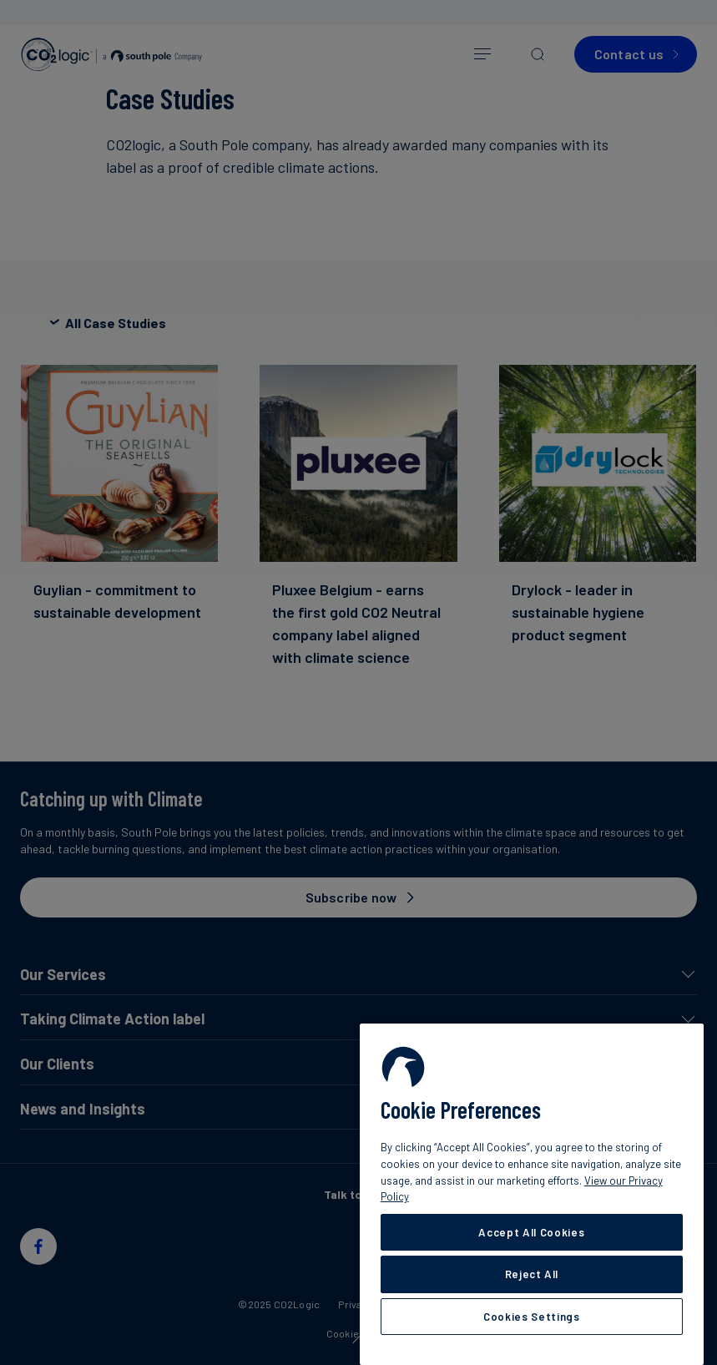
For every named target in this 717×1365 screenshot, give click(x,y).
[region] (532, 1194)
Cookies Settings (531, 1316)
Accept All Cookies (531, 1232)
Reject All (532, 1274)
